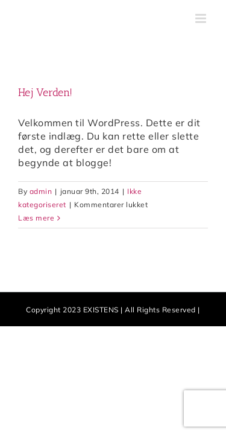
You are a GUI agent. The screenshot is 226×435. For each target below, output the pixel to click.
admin (41, 191)
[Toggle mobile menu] (202, 18)
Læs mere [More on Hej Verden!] (36, 217)
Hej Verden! (45, 92)
